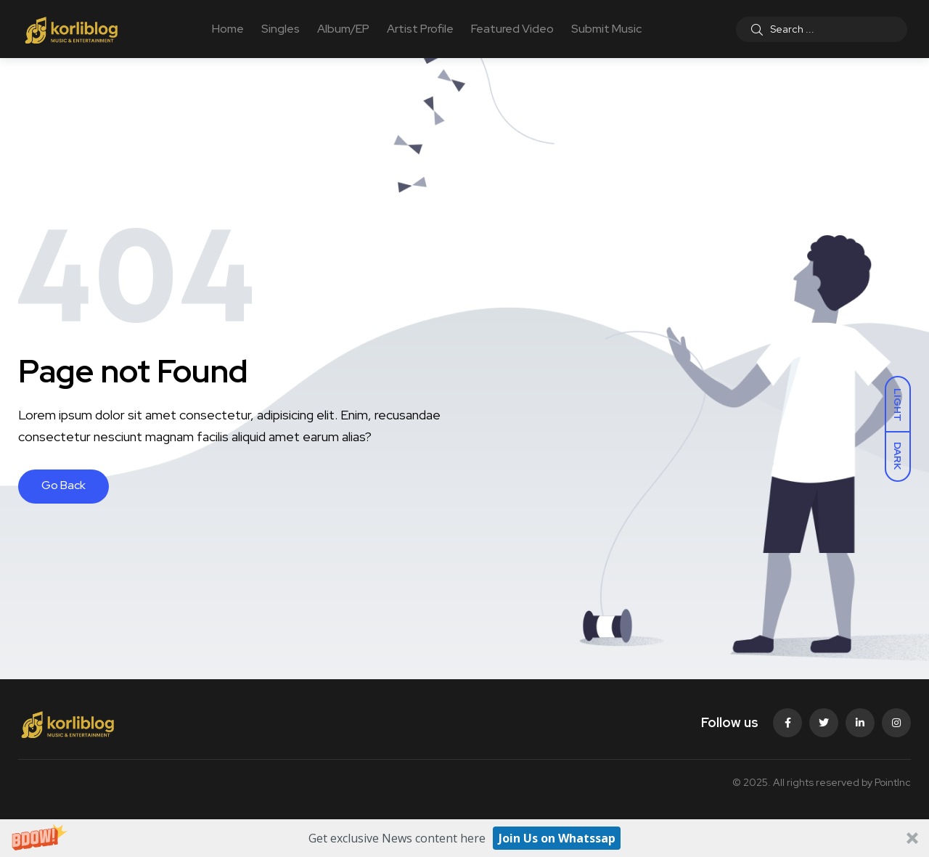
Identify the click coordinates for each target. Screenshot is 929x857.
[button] (464, 838)
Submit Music (606, 28)
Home (228, 28)
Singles (280, 28)
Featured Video (512, 28)
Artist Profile (420, 28)
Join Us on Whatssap (557, 838)
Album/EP (343, 28)
